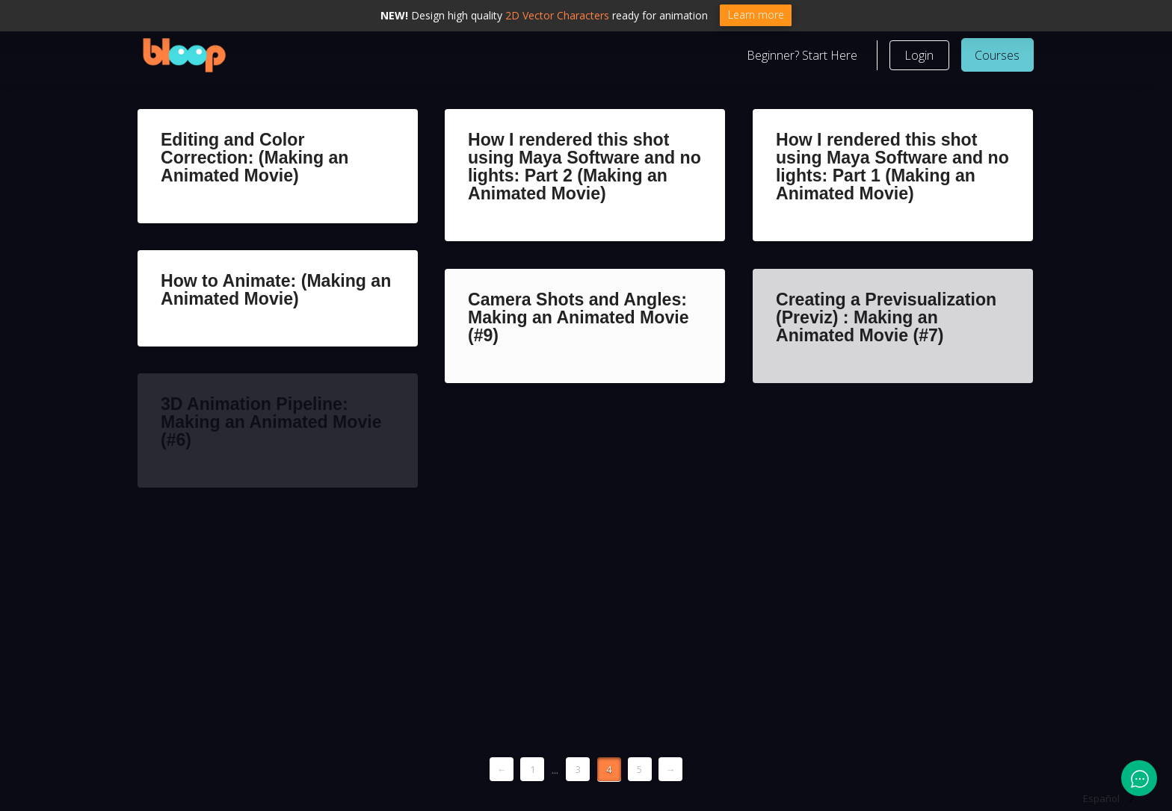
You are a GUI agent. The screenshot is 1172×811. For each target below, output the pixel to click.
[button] (919, 55)
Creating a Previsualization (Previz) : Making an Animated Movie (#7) (886, 317)
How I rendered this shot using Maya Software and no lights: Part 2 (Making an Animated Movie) (584, 167)
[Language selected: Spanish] (1109, 797)
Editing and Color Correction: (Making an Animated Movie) (254, 157)
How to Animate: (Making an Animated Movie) (276, 289)
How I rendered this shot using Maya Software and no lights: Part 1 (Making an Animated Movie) (892, 167)
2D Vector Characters (557, 15)
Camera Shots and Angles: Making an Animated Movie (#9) (578, 317)
